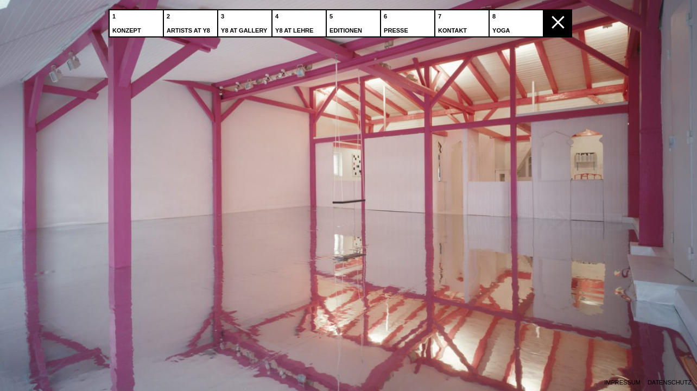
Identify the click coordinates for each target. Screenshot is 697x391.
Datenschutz (670, 383)
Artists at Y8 (189, 21)
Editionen (347, 21)
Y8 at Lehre (295, 21)
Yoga (502, 21)
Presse (397, 21)
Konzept (127, 21)
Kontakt (453, 21)
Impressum (622, 383)
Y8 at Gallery (245, 21)
